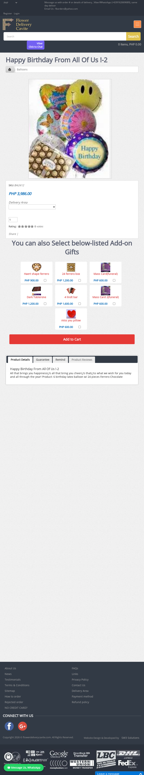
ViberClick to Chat (36, 45)
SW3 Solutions (130, 738)
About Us (10, 668)
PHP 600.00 (100, 280)
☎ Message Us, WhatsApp (23, 767)
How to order (13, 696)
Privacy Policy (80, 679)
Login (17, 13)
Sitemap (10, 691)
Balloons (22, 69)
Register (7, 13)
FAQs (75, 668)
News (8, 674)
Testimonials (13, 679)
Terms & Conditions (17, 685)
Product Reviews (82, 359)
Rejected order (14, 702)
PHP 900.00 (31, 280)
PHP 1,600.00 (65, 303)
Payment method (82, 696)
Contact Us (78, 685)
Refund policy (80, 702)
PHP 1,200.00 (65, 280)
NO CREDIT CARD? (16, 707)
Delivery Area (18, 202)
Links (75, 674)
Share (12, 234)
